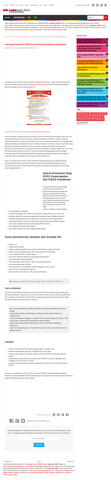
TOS (40, 5)
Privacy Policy (23, 5)
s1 (36, 48)
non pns (32, 48)
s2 (91, 116)
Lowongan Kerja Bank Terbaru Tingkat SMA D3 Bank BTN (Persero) (37, 281)
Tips (35, 17)
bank (86, 116)
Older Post (70, 461)
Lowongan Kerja (18, 17)
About (6, 5)
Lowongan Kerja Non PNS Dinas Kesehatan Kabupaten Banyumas (27, 132)
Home (7, 17)
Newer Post (7, 461)
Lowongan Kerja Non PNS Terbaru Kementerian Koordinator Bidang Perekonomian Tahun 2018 (89, 48)
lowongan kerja (23, 48)
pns (95, 116)
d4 (16, 48)
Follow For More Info (83, 5)
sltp (90, 119)
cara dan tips (99, 119)
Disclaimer (33, 5)
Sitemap (51, 5)
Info (29, 17)
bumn (96, 113)
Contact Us (13, 5)
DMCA (45, 5)
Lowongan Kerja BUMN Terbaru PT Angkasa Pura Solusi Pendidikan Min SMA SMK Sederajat (90, 82)
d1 (86, 119)
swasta (100, 116)
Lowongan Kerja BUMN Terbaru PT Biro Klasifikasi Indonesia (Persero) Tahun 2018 (90, 91)
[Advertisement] (23, 65)
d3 (14, 48)
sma (105, 113)
